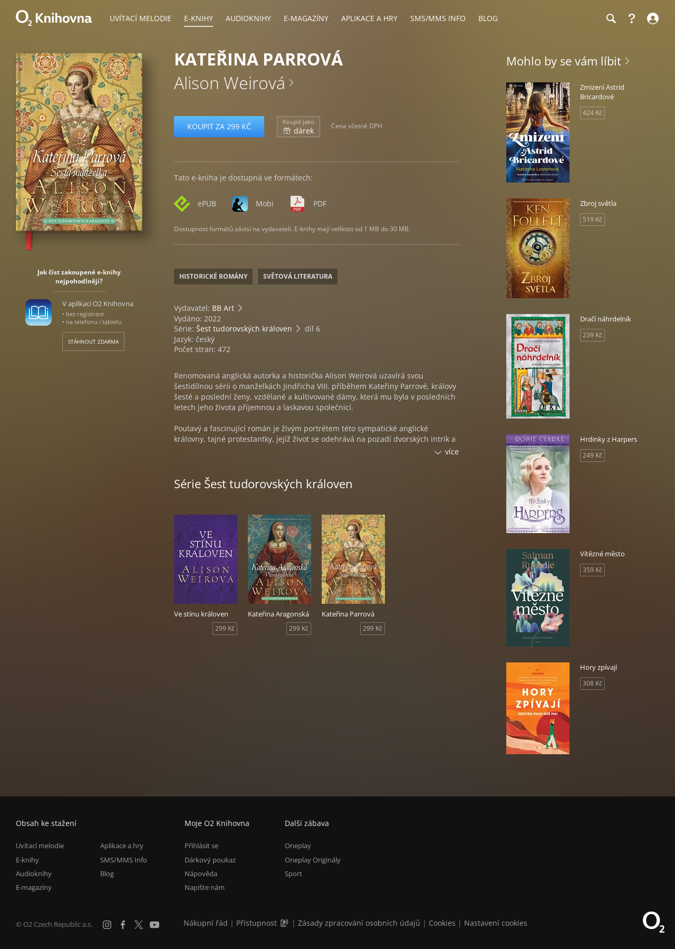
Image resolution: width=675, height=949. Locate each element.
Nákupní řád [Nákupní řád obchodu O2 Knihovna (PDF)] (206, 923)
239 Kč (592, 334)
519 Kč (592, 219)
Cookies (442, 923)
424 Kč (592, 112)
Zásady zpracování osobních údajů (359, 923)
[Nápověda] (631, 18)
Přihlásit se (201, 845)
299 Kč (225, 628)
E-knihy (27, 860)
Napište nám (205, 887)
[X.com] (139, 925)
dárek (298, 127)
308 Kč (592, 683)
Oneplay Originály (313, 860)
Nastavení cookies (495, 923)
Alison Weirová (229, 82)
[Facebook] (123, 925)
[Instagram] (107, 925)
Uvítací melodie (40, 845)
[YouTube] (154, 925)
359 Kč (592, 569)
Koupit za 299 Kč (219, 126)
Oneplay (298, 845)
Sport (293, 873)
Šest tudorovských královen (244, 329)
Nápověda (201, 873)
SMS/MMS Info (123, 860)
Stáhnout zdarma (93, 341)
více (452, 452)
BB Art (223, 308)
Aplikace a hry (121, 845)
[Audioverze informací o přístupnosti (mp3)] (285, 923)
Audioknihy (34, 873)
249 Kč (592, 455)
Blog (107, 873)
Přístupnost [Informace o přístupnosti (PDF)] (256, 923)
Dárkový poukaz (210, 860)
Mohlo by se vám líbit (563, 61)
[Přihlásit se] (651, 18)
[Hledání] (610, 18)
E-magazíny (34, 887)
